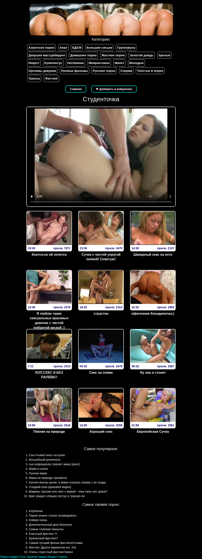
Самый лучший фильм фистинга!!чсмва (56, 542)
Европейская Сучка (153, 431)
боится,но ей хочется (49, 254)
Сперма (126, 70)
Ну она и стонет (153, 372)
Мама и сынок (38, 468)
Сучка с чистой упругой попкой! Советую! (101, 257)
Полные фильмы (74, 70)
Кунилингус (53, 63)
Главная (76, 89)
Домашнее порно (83, 55)
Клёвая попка (38, 520)
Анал (63, 47)
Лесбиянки (75, 63)
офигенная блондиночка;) (152, 313)
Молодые (136, 63)
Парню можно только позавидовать (53, 515)
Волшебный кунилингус (45, 459)
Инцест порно (57, 556)
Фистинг (51, 78)
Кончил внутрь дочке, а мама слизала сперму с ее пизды (67, 482)
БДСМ (77, 47)
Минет (119, 63)
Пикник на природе (49, 431)
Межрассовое (99, 63)
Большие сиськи (99, 47)
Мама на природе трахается (48, 477)
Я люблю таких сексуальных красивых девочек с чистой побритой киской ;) (49, 321)
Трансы (34, 78)
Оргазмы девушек (42, 70)
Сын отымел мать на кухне (47, 455)
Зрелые (164, 55)
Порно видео (9, 556)
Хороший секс (101, 431)
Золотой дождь (141, 55)
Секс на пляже (101, 372)
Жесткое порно (113, 55)
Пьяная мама (38, 473)
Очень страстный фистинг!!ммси (51, 552)
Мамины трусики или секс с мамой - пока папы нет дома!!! (68, 491)
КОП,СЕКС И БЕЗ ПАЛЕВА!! (49, 375)
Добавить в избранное (114, 89)
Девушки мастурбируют (46, 55)
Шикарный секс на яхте (152, 254)
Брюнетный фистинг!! (43, 538)
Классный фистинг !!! (43, 533)
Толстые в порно (150, 70)
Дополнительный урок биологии (50, 524)
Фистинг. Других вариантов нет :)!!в (52, 547)
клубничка (36, 511)
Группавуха (126, 47)
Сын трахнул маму (32, 556)
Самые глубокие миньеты (46, 529)
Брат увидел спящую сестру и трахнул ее (57, 496)
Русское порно (104, 70)
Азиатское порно (41, 47)
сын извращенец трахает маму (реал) (54, 464)
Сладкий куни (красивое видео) (50, 487)
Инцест (33, 63)
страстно (101, 313)
